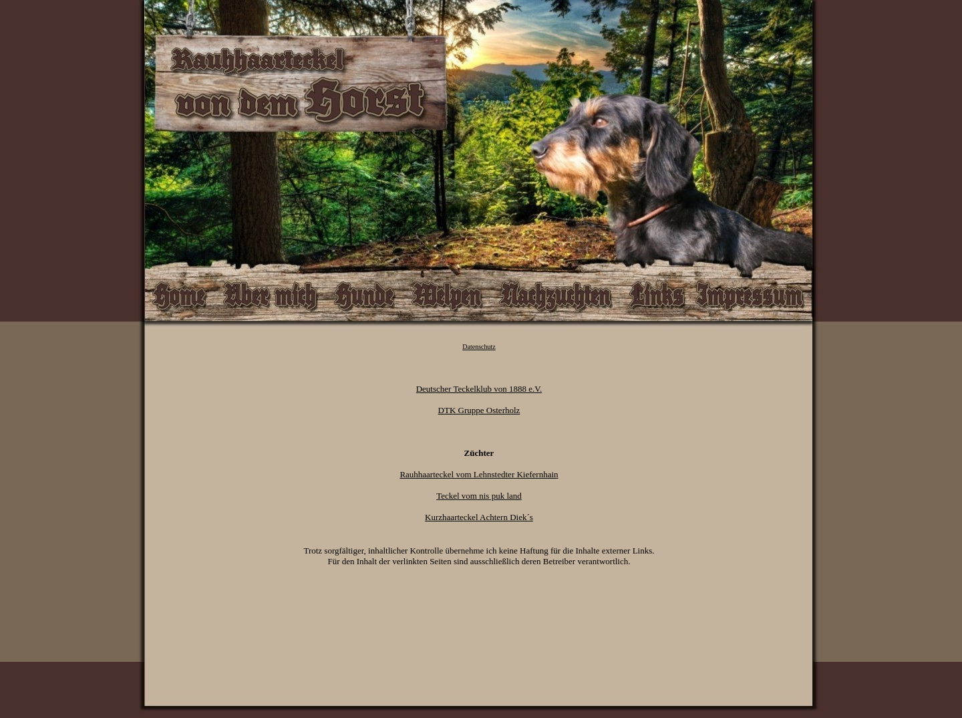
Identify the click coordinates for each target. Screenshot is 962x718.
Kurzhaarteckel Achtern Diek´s (479, 517)
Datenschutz (478, 346)
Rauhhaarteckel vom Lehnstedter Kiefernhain (478, 474)
